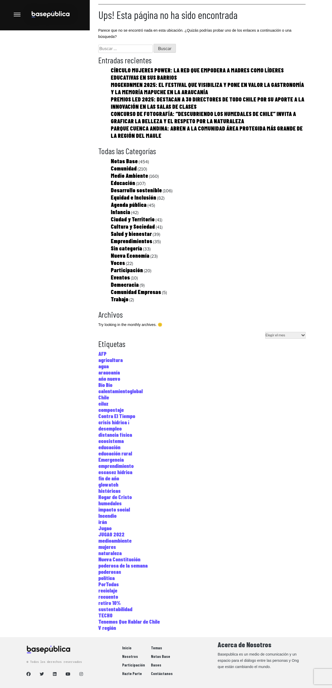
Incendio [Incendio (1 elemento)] (107, 516)
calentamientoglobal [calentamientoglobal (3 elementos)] (120, 391)
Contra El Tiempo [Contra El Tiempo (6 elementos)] (116, 416)
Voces (118, 262)
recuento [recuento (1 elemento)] (108, 597)
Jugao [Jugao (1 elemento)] (105, 528)
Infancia (120, 211)
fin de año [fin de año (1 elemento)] (108, 478)
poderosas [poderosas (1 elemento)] (109, 572)
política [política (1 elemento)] (106, 578)
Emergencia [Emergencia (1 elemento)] (111, 460)
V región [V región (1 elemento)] (107, 628)
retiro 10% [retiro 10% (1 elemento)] (109, 603)
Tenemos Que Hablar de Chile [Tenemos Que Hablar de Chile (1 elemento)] (129, 621)
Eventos (120, 277)
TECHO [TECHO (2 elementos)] (105, 615)
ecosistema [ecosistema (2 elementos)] (111, 441)
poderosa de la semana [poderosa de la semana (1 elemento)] (123, 565)
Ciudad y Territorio (133, 219)
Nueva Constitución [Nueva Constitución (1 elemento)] (119, 559)
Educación (123, 182)
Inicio (127, 647)
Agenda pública (129, 204)
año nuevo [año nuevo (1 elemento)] (109, 379)
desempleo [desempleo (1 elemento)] (110, 428)
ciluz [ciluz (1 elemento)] (103, 403)
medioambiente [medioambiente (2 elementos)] (115, 540)
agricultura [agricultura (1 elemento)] (110, 360)
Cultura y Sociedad (133, 226)
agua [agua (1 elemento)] (103, 366)
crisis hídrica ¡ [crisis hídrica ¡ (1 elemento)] (113, 422)
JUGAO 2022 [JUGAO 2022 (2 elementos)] (111, 534)
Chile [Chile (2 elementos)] (103, 397)
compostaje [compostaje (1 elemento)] (111, 410)
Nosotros (130, 656)
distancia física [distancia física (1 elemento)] (115, 435)
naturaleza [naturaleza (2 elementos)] (110, 553)
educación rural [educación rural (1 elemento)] (115, 453)
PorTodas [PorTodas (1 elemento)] (108, 584)
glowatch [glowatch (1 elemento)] (108, 484)
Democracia (125, 284)
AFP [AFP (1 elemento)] (102, 354)
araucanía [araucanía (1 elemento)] (109, 372)
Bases (156, 665)
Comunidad (124, 168)
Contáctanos (162, 673)
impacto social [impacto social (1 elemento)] (114, 509)
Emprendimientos (131, 240)
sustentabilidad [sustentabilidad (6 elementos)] (115, 609)
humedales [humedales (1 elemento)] (110, 503)
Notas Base (124, 161)
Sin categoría (126, 248)
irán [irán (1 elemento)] (102, 522)
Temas (156, 647)
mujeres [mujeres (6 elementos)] (107, 547)
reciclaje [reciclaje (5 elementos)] (107, 590)
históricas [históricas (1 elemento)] (109, 491)
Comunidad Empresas (136, 291)
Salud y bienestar (131, 233)
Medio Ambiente (129, 175)
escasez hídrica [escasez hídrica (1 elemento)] (115, 472)
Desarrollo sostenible (136, 190)
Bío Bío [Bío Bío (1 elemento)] (105, 385)
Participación (127, 270)
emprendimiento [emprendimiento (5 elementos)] (116, 466)
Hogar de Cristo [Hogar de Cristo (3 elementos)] (115, 497)
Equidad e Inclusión (133, 197)
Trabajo (119, 299)
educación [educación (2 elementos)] (109, 447)
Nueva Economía (130, 255)
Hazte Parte (132, 673)
